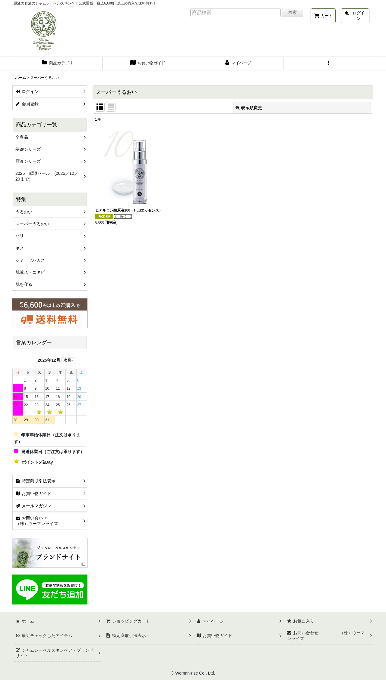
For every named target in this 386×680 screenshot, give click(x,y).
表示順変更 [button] (249, 107)
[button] (328, 63)
